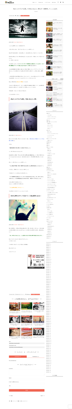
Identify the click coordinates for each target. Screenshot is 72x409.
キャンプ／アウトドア (52, 185)
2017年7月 (47, 267)
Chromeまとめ (40, 2)
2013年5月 (47, 351)
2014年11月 (48, 321)
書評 (49, 150)
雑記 (48, 120)
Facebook (50, 229)
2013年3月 (47, 355)
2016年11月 (48, 281)
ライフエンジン (51, 216)
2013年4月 (47, 353)
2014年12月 (48, 319)
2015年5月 (47, 311)
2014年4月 (47, 333)
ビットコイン (49, 202)
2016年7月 (47, 287)
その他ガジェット (51, 153)
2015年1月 (47, 318)
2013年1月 (47, 358)
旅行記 (49, 175)
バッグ (49, 152)
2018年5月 (47, 250)
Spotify (49, 224)
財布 (49, 148)
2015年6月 (47, 309)
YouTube (50, 222)
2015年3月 (47, 314)
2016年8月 (47, 286)
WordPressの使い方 (36, 303)
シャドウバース (51, 135)
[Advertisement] (17, 261)
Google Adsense (51, 226)
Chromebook (50, 162)
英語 (49, 172)
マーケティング (50, 190)
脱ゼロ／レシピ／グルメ (51, 138)
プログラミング (50, 199)
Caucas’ (15, 42)
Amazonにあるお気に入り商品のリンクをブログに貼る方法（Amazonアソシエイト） (14, 313)
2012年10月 (48, 363)
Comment (11, 368)
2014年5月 (47, 331)
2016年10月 (48, 282)
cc (22, 42)
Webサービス (50, 221)
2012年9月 (47, 365)
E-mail (10, 381)
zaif (48, 219)
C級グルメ (50, 140)
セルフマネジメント (51, 184)
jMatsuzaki (49, 234)
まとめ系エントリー (51, 189)
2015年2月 (47, 316)
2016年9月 (47, 284)
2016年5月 (47, 291)
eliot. (15, 135)
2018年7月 (47, 247)
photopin (20, 42)
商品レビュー (50, 147)
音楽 (48, 113)
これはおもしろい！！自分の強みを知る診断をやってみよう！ (57, 45)
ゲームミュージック (51, 118)
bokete (49, 231)
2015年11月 (48, 301)
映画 (48, 145)
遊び (48, 130)
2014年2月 (47, 336)
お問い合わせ (54, 2)
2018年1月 (47, 257)
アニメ (49, 217)
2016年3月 (47, 294)
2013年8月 (47, 346)
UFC (49, 128)
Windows (50, 155)
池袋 (48, 143)
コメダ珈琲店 (50, 212)
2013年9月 (47, 345)
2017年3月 (47, 274)
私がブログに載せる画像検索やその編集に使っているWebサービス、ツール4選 (26, 325)
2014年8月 (47, 326)
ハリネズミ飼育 (50, 204)
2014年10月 (48, 323)
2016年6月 (47, 289)
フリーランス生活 (51, 180)
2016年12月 (48, 279)
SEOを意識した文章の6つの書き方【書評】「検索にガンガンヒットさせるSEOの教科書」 (26, 338)
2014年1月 (47, 338)
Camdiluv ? (16, 224)
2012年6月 (47, 370)
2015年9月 (47, 304)
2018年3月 (47, 254)
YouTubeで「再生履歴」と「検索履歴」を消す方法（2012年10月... (57, 34)
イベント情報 (50, 214)
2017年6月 (47, 269)
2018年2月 (47, 255)
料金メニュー (35, 2)
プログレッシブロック (52, 116)
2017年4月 (47, 272)
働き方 (49, 177)
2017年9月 (47, 264)
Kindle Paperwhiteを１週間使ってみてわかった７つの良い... (57, 73)
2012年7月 (47, 368)
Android (50, 165)
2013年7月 (47, 348)
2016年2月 (47, 296)
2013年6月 (47, 350)
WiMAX (49, 157)
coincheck (49, 236)
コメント (23, 294)
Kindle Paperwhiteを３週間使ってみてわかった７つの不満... (57, 51)
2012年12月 (48, 360)
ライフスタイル (50, 170)
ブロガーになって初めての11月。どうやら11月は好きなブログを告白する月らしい (26, 312)
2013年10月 (48, 343)
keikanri (19, 15)
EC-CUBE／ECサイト (52, 197)
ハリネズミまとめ (47, 2)
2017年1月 (47, 277)
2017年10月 (48, 262)
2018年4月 (47, 252)
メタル (49, 115)
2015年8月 (47, 306)
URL (10, 385)
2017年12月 (48, 259)
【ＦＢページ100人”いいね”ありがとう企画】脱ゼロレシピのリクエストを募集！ (38, 337)
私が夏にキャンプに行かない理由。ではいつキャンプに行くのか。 (57, 62)
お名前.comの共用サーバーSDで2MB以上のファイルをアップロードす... (57, 94)
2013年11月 (48, 341)
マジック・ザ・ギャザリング (53, 133)
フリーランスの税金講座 (52, 182)
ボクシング (50, 125)
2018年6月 (47, 249)
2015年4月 (47, 313)
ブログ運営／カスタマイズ (25, 15)
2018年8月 (47, 245)
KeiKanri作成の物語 (51, 187)
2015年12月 (48, 299)
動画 (48, 167)
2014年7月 (47, 328)
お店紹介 (49, 207)
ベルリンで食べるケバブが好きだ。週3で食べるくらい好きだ (57, 105)
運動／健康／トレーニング (52, 121)
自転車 (49, 123)
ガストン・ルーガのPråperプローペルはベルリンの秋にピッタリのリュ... (57, 83)
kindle (49, 160)
